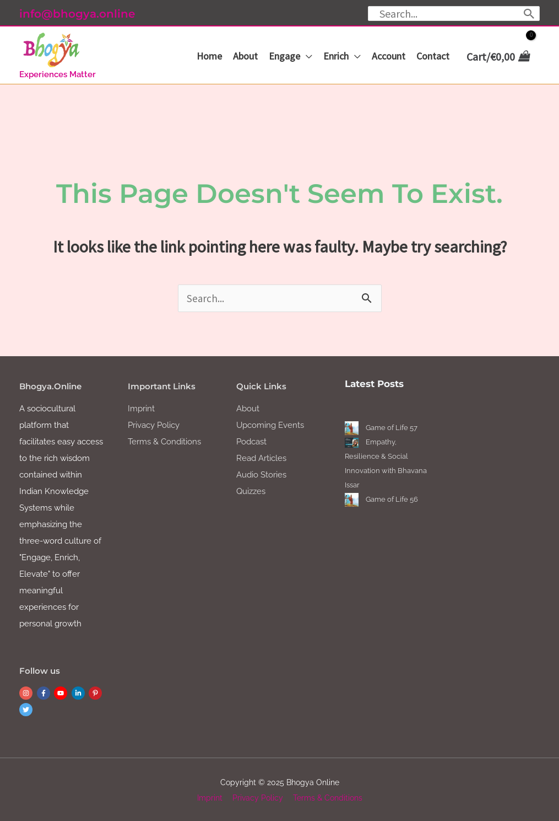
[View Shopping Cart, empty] (497, 56)
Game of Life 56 (392, 498)
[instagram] (27, 692)
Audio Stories (261, 474)
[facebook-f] (44, 692)
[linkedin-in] (79, 692)
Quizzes (250, 490)
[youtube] (61, 692)
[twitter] (27, 708)
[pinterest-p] (96, 692)
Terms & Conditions (164, 441)
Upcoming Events (270, 424)
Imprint (141, 407)
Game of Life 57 (391, 426)
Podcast (251, 441)
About (247, 407)
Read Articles (261, 457)
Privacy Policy (154, 424)
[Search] (529, 13)
